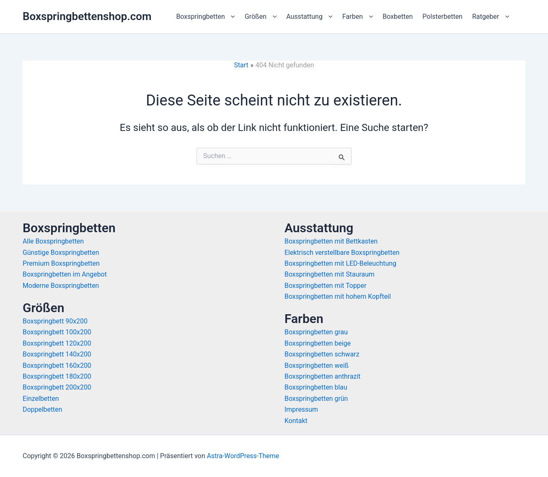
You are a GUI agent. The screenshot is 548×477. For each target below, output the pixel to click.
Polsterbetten (442, 17)
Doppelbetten (42, 409)
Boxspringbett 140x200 (57, 354)
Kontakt (296, 421)
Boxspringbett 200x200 (57, 387)
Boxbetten (398, 17)
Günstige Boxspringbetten (61, 252)
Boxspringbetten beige (317, 343)
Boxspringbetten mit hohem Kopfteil (338, 296)
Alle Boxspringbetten (53, 241)
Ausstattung (309, 16)
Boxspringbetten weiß (316, 365)
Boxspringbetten (205, 16)
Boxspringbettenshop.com (87, 16)
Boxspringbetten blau (316, 387)
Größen (261, 16)
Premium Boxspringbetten (61, 263)
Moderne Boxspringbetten (61, 286)
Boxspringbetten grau (316, 332)
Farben (357, 16)
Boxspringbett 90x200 (55, 321)
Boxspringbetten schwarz (322, 354)
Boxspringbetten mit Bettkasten (331, 241)
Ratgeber (490, 16)
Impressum (301, 409)
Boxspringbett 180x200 (57, 376)
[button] (231, 16)
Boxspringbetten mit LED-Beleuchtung (340, 263)
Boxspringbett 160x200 (57, 365)
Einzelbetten (41, 399)
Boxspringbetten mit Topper (325, 286)
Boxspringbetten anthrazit (322, 376)
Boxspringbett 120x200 (57, 343)
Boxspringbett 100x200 (57, 332)
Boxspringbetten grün (316, 399)
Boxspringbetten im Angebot (65, 274)
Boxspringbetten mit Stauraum (329, 274)
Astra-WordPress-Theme (243, 456)
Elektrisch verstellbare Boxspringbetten (342, 252)
